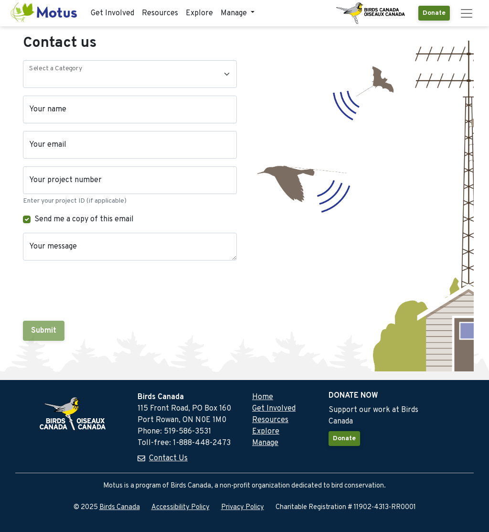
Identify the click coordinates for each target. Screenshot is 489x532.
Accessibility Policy (180, 507)
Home (262, 397)
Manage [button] (235, 13)
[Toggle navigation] (466, 13)
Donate (434, 13)
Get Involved (112, 13)
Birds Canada (119, 507)
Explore (199, 13)
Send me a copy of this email (84, 219)
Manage (265, 443)
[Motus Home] (44, 13)
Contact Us (168, 458)
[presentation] (95, 290)
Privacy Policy (242, 507)
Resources (160, 13)
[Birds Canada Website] (371, 13)
